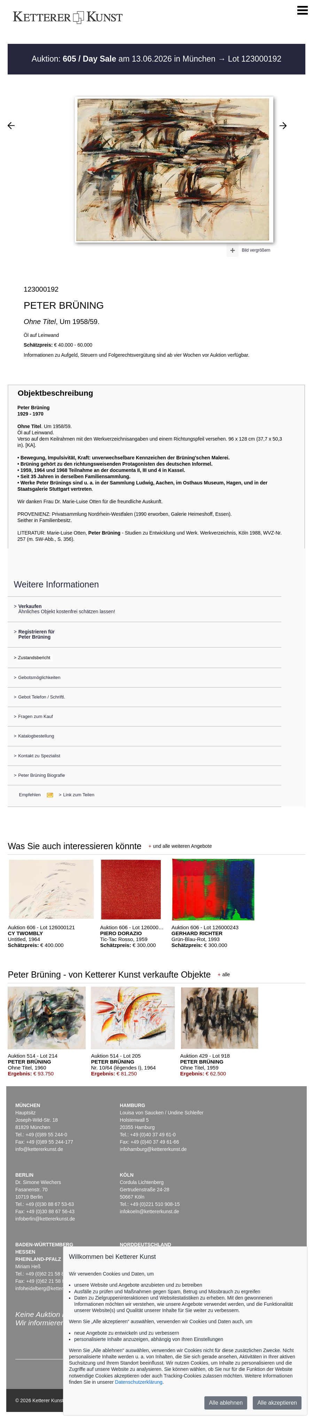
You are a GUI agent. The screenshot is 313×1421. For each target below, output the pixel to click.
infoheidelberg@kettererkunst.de (50, 1288)
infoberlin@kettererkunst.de (45, 1219)
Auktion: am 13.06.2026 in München (125, 58)
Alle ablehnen (226, 1403)
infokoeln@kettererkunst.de (149, 1211)
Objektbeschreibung (55, 393)
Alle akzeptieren (277, 1403)
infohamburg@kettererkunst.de (153, 1149)
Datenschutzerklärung (138, 1382)
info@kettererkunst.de (39, 1149)
